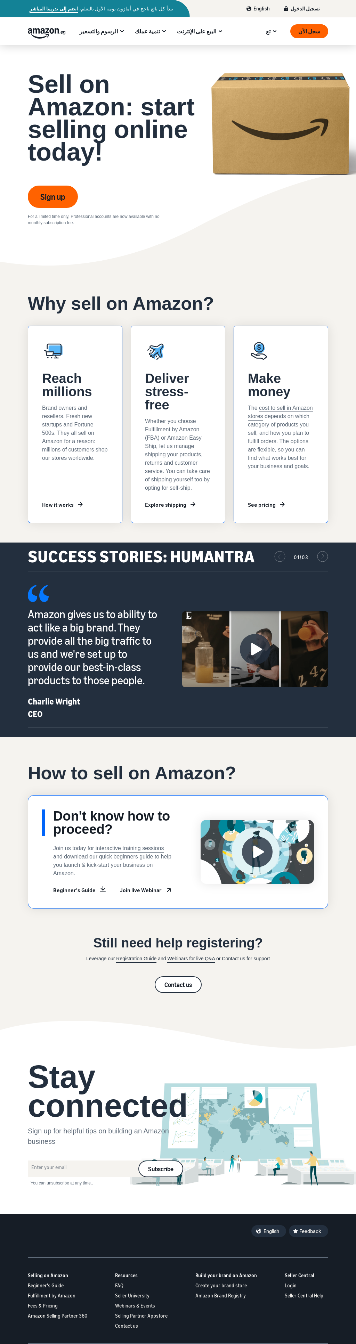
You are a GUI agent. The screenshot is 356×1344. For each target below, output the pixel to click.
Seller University (132, 1295)
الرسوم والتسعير (99, 31)
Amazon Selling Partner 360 (57, 1316)
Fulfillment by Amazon (51, 1295)
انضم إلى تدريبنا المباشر (54, 8)
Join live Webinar (141, 890)
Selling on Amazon (48, 1275)
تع (268, 31)
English (261, 8)
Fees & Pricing (43, 1306)
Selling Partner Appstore (141, 1316)
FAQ (119, 1285)
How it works (58, 504)
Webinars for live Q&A (191, 958)
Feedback (310, 1231)
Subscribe (160, 1169)
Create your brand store (221, 1285)
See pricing (262, 504)
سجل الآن (309, 31)
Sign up (52, 197)
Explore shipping (165, 504)
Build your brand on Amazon (226, 1275)
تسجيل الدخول (305, 8)
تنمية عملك (147, 31)
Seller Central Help (304, 1295)
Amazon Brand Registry (220, 1295)
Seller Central (299, 1275)
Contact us (178, 984)
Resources (126, 1275)
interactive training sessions (129, 848)
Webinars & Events (135, 1306)
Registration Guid (135, 958)
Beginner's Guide (74, 890)
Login (291, 1285)
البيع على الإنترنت (196, 31)
